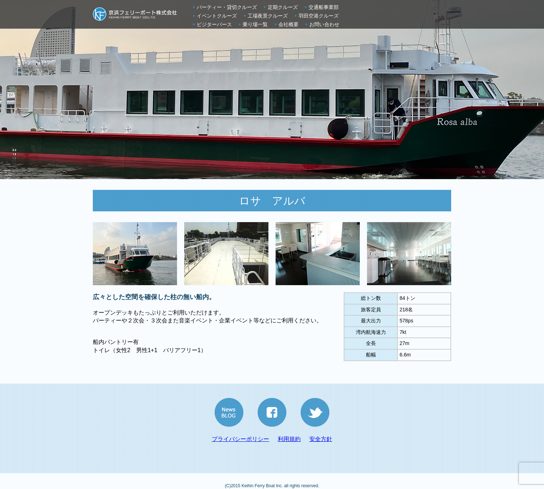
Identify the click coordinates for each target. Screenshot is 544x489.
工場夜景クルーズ (268, 16)
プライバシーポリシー (240, 439)
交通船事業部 (324, 7)
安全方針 (320, 439)
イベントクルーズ (217, 16)
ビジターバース (214, 24)
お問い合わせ (324, 24)
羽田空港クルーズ (319, 16)
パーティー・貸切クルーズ (227, 7)
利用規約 (289, 439)
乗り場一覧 (255, 24)
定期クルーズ (283, 7)
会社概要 (288, 24)
